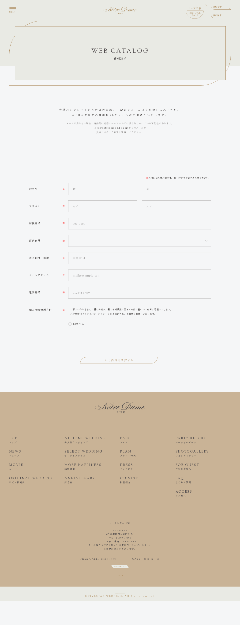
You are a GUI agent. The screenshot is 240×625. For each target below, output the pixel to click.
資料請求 (217, 15)
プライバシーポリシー (96, 313)
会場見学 (217, 6)
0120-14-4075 (98, 560)
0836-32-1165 (162, 560)
